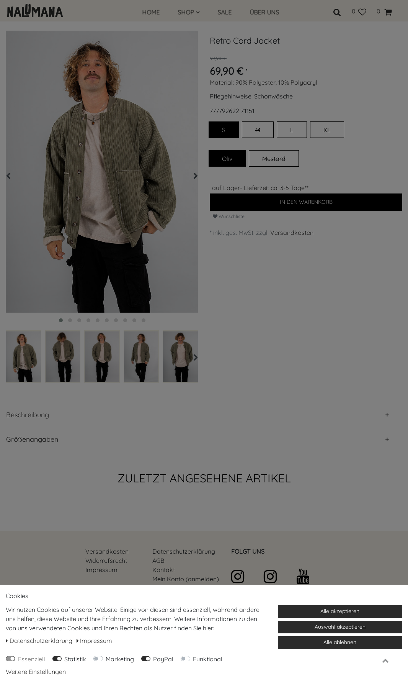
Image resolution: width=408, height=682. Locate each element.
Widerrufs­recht (106, 560)
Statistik (75, 659)
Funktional (207, 659)
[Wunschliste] (358, 11)
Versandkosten (291, 232)
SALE (225, 12)
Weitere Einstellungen (36, 671)
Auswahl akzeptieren (340, 626)
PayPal (163, 659)
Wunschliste (229, 216)
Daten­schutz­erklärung (183, 551)
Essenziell (31, 659)
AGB (158, 560)
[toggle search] (337, 11)
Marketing (120, 659)
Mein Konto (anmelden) (185, 579)
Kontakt (163, 570)
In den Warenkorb (306, 201)
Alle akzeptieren (339, 611)
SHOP (189, 12)
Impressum (101, 570)
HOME (151, 12)
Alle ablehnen (339, 642)
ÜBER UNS (264, 12)
